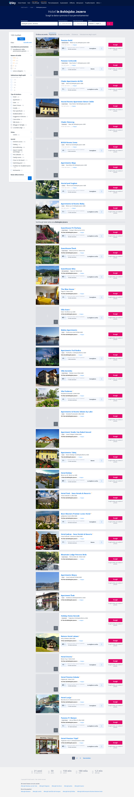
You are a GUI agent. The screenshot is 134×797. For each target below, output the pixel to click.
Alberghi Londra (37, 791)
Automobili (64, 3)
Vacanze (44, 3)
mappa (74, 45)
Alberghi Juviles (68, 786)
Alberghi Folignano (44, 786)
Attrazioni (79, 3)
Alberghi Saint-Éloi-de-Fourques (52, 791)
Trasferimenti (90, 3)
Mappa (21, 39)
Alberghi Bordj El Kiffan (69, 791)
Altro (98, 3)
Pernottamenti (53, 3)
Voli (29, 3)
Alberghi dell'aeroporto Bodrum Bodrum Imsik (89, 791)
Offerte (72, 3)
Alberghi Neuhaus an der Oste (29, 786)
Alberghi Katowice (26, 791)
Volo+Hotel (22, 3)
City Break (35, 3)
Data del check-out (78, 20)
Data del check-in (63, 20)
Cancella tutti (27, 42)
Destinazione (24, 20)
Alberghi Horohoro (57, 786)
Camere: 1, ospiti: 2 (94, 23)
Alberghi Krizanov (79, 786)
